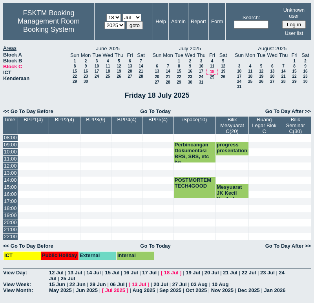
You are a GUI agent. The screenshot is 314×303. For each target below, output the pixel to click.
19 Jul (193, 273)
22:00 (10, 236)
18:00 (10, 208)
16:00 (10, 194)
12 (119, 66)
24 (97, 76)
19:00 (10, 215)
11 (108, 66)
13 (130, 66)
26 (119, 76)
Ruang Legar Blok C (264, 125)
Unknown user (294, 13)
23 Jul (267, 273)
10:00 (10, 152)
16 (86, 71)
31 (201, 82)
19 (119, 71)
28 (141, 76)
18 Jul (171, 273)
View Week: (17, 284)
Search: (251, 17)
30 (86, 81)
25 (108, 76)
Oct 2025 (196, 290)
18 (108, 71)
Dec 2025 (248, 290)
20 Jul (211, 273)
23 (86, 76)
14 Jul (93, 273)
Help (160, 21)
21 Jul (230, 273)
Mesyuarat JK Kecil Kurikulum (229, 193)
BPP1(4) (33, 119)
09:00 (10, 145)
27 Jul (179, 284)
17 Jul (149, 273)
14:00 (10, 180)
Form (217, 21)
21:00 (10, 229)
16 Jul (131, 273)
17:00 (10, 201)
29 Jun (98, 284)
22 (75, 76)
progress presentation (232, 147)
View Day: (15, 273)
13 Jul (75, 273)
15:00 (10, 187)
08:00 (10, 138)
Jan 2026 (274, 290)
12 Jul (56, 273)
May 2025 (60, 290)
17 (97, 71)
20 (130, 71)
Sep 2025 (170, 290)
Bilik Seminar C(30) (295, 125)
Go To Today (155, 111)
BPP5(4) (158, 119)
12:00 (10, 166)
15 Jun (57, 284)
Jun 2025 (87, 290)
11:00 (10, 159)
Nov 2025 (222, 290)
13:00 (10, 173)
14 (141, 66)
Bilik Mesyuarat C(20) (232, 125)
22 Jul (249, 273)
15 (75, 71)
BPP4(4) (127, 119)
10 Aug (220, 284)
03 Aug (199, 284)
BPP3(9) (95, 119)
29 (75, 81)
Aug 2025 (144, 290)
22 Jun (77, 284)
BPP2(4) (64, 119)
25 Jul (67, 278)
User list (294, 33)
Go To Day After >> (288, 111)
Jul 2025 (115, 290)
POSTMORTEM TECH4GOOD (193, 183)
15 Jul (112, 273)
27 (130, 76)
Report (198, 21)
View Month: (18, 290)
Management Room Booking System (49, 25)
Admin (178, 21)
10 (97, 66)
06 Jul (117, 284)
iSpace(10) (194, 119)
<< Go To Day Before (28, 111)
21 (141, 71)
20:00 (10, 222)
